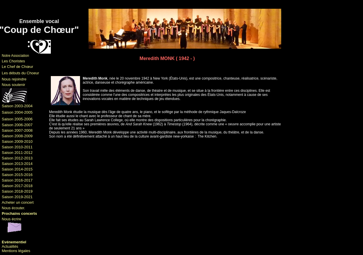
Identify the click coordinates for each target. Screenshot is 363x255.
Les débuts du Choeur (20, 73)
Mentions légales (16, 251)
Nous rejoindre (14, 79)
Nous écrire (11, 219)
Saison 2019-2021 (17, 197)
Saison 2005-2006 (17, 119)
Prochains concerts (19, 213)
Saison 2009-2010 (17, 141)
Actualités (10, 246)
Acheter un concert (18, 202)
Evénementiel (14, 242)
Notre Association (15, 56)
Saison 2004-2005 (17, 112)
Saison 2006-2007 (17, 125)
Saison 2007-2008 (17, 130)
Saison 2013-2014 (17, 163)
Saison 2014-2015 (17, 169)
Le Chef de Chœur (17, 66)
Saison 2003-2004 (17, 106)
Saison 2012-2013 (17, 158)
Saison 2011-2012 (17, 152)
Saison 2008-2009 (17, 136)
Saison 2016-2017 (17, 180)
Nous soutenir (13, 84)
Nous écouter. (13, 208)
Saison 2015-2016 (17, 175)
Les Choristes (13, 61)
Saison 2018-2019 (17, 191)
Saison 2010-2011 (17, 147)
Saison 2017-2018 (17, 186)
